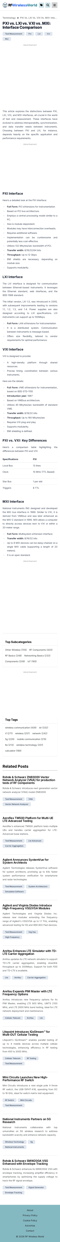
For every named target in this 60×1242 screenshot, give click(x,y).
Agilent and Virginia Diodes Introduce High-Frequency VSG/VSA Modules (27, 907)
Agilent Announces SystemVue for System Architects (25, 861)
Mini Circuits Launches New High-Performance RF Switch (25, 1079)
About (30, 1210)
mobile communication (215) (31, 739)
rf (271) (9, 733)
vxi (48, 34)
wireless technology (14, 1142)
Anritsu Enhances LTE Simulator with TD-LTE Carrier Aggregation (30, 952)
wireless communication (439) (20, 727)
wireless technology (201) (29, 745)
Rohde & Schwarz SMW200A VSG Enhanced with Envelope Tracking (25, 1162)
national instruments (14, 1147)
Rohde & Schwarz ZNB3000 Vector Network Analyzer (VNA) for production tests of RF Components (29, 780)
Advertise (30, 1225)
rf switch (9, 1100)
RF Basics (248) (13, 655)
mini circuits (26, 1100)
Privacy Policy (30, 1215)
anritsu (17, 977)
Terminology (9, 17)
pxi (29, 34)
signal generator (36, 1187)
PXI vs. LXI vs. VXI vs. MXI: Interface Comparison (38, 17)
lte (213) (9, 745)
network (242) (39, 733)
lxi (39, 34)
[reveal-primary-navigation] (54, 5)
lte (6, 977)
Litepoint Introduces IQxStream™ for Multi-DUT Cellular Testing (26, 1033)
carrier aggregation (14, 846)
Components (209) (15, 661)
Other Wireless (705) (16, 649)
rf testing (31, 1058)
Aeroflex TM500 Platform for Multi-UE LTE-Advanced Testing (28, 819)
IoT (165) (32, 661)
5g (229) (9, 739)
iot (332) (43, 727)
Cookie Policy (30, 1220)
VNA (30, 799)
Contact (30, 1230)
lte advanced (34, 841)
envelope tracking (13, 1192)
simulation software (14, 891)
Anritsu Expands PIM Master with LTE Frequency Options (27, 993)
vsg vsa (32, 932)
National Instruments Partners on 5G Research (27, 1120)
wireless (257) (22, 733)
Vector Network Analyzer (16, 804)
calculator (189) (13, 750)
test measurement (13, 34)
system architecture (37, 886)
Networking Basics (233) (37, 655)
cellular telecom (12, 1018)
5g (31, 1142)
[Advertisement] (30, 77)
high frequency (12, 937)
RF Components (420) (40, 649)
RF (20, 5)
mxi (6, 39)
